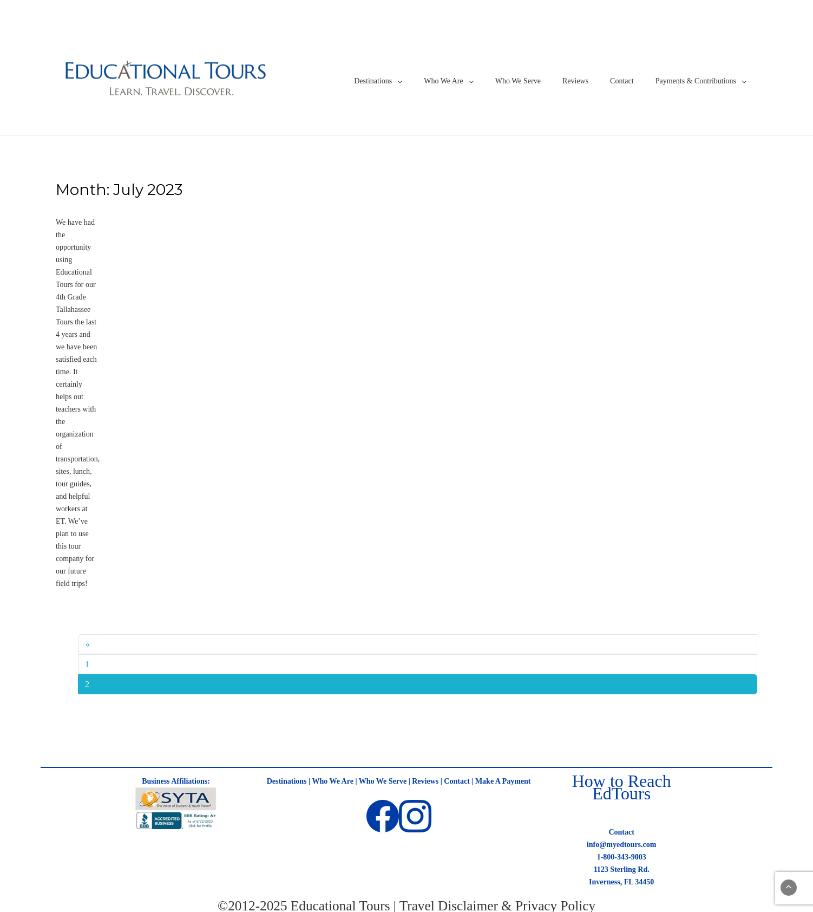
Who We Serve (518, 81)
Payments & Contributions (695, 81)
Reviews (575, 81)
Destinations (373, 81)
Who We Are (443, 81)
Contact (622, 81)
